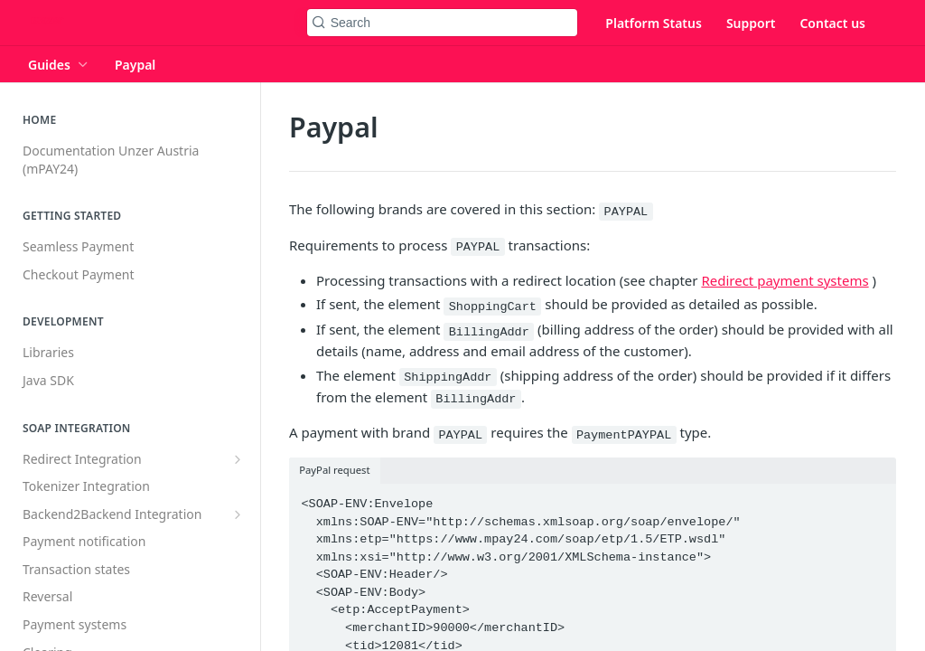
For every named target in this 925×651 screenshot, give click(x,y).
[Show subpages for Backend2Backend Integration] (237, 514)
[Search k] (442, 22)
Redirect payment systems (784, 280)
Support (751, 23)
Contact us (832, 23)
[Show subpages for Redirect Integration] (237, 459)
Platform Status (653, 23)
